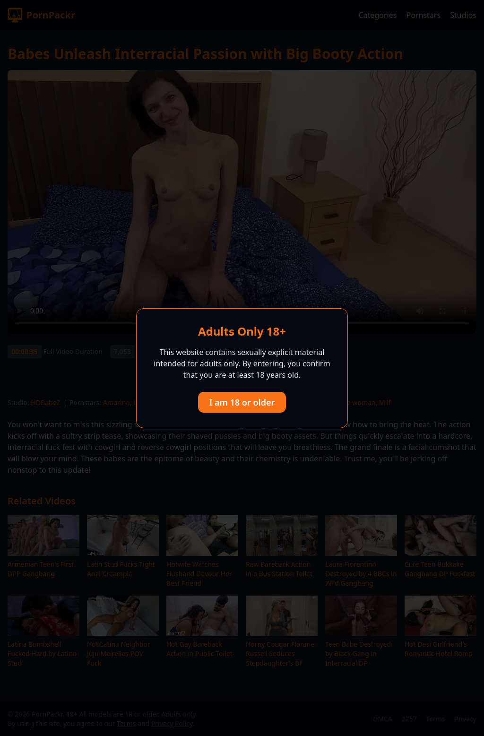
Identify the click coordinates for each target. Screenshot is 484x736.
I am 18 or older (242, 402)
